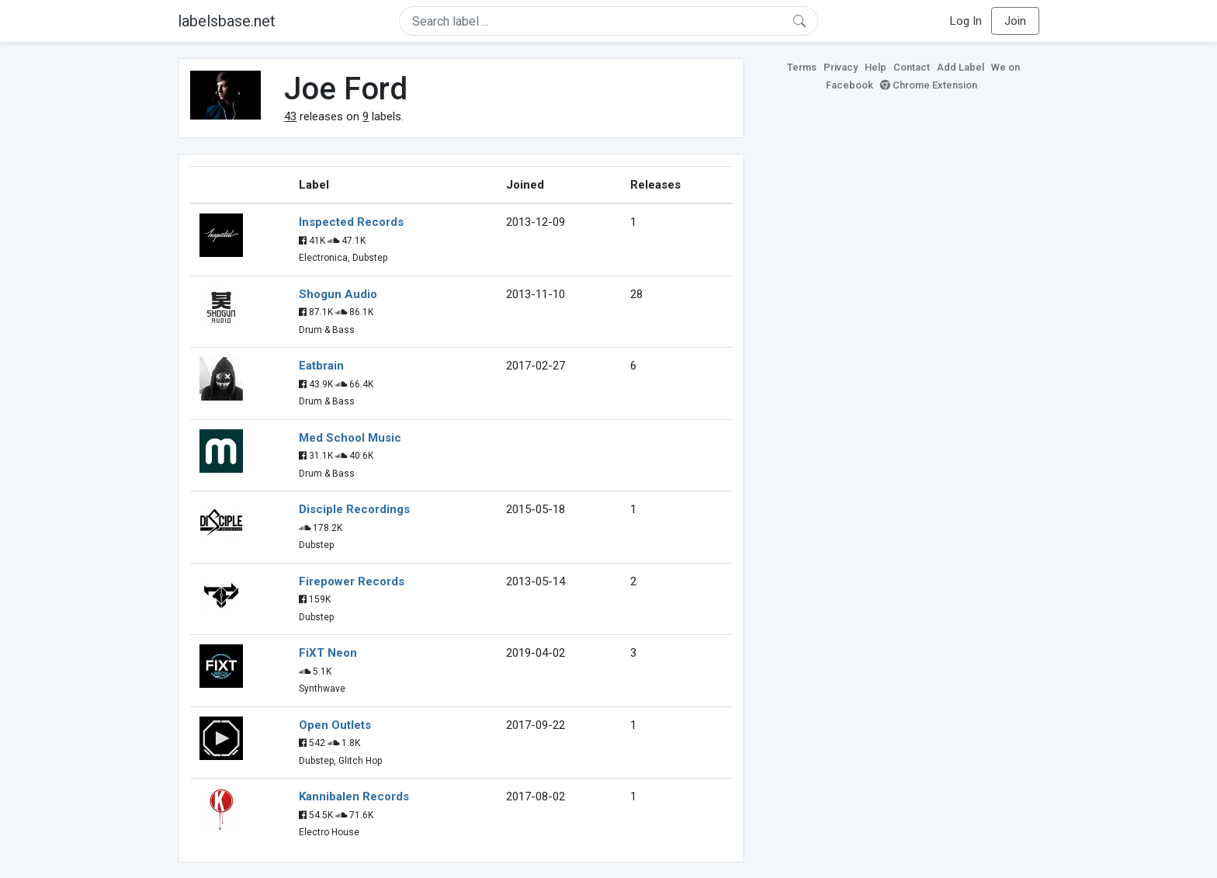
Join (1015, 21)
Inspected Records (351, 222)
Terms (802, 67)
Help (875, 67)
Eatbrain (321, 366)
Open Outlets (335, 725)
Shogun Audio (338, 294)
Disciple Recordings (354, 509)
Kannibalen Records (354, 796)
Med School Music (350, 438)
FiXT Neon (328, 653)
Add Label (960, 67)
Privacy (840, 67)
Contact (911, 67)
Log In (966, 21)
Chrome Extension (928, 85)
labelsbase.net (227, 21)
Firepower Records (351, 581)
